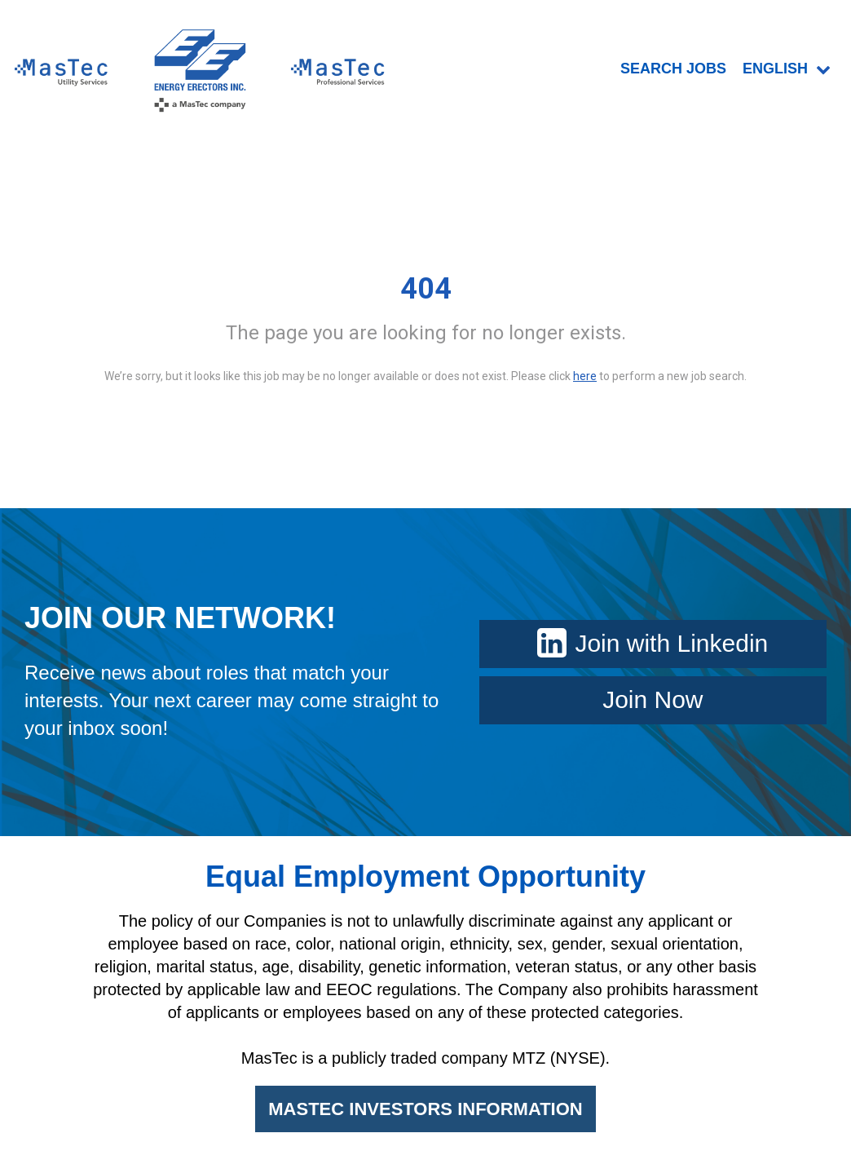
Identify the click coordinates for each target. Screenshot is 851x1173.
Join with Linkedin (652, 643)
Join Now (652, 699)
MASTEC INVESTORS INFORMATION (425, 1109)
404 (426, 289)
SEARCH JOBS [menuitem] (673, 68)
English (787, 68)
